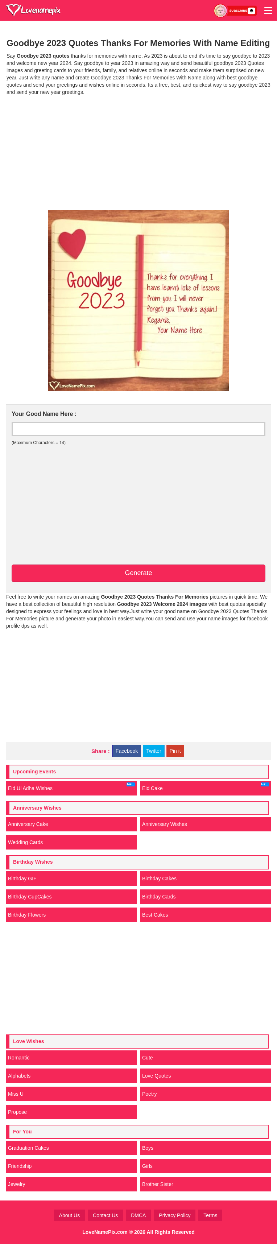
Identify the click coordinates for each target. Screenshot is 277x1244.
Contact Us (105, 1215)
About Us (69, 1215)
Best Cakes (155, 915)
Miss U (16, 1094)
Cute (147, 1058)
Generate (138, 572)
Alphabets (19, 1076)
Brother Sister (157, 1184)
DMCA (138, 1215)
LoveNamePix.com (105, 1232)
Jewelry (16, 1184)
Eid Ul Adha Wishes (71, 786)
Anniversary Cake (28, 824)
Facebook (127, 751)
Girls (147, 1166)
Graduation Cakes (28, 1148)
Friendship (20, 1166)
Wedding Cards (25, 842)
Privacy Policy (174, 1215)
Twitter (153, 751)
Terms (210, 1215)
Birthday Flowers (27, 915)
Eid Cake (205, 786)
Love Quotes (156, 1076)
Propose (17, 1112)
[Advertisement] (138, 152)
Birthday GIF (22, 878)
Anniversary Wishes (164, 824)
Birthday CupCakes (30, 897)
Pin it (175, 751)
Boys (147, 1148)
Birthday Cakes (159, 878)
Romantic (18, 1058)
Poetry (149, 1094)
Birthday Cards (159, 897)
